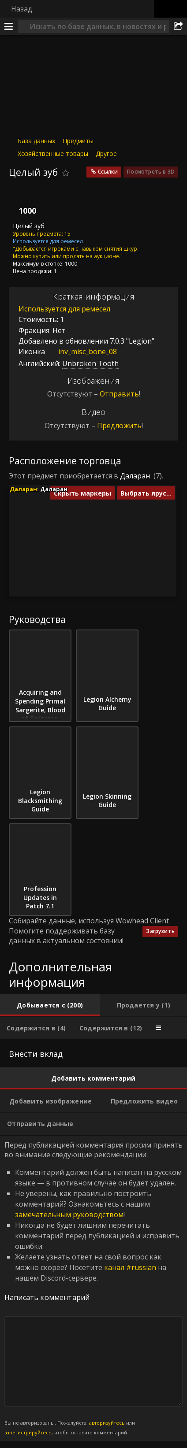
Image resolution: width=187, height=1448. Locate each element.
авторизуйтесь (107, 1422)
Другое (106, 153)
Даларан (135, 476)
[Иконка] (23, 202)
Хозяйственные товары (53, 153)
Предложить (119, 425)
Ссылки (108, 171)
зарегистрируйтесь (28, 1432)
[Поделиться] (178, 26)
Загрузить (160, 931)
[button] (85, 521)
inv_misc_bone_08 (81, 351)
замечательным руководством (69, 1214)
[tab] (50, 1005)
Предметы (78, 141)
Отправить (119, 394)
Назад (21, 9)
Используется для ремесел (64, 309)
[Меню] (9, 26)
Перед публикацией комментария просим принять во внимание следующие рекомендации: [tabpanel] (93, 1288)
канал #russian (130, 1267)
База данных (36, 141)
